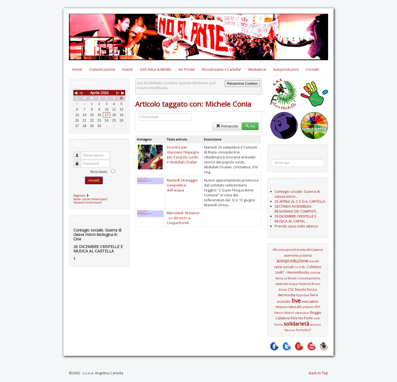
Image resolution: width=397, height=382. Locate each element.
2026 (104, 92)
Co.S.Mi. (300, 267)
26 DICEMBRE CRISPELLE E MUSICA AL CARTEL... (295, 219)
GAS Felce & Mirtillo (155, 69)
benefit (314, 261)
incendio (284, 301)
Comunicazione (102, 69)
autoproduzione (293, 261)
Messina (281, 307)
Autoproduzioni (286, 69)
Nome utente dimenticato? (90, 199)
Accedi (93, 180)
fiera (314, 294)
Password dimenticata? (87, 202)
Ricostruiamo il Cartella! (221, 69)
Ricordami (98, 171)
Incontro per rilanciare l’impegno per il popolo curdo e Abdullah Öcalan (183, 154)
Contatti (312, 69)
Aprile (95, 92)
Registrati (81, 195)
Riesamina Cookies (242, 83)
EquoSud (302, 295)
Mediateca (257, 69)
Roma (278, 324)
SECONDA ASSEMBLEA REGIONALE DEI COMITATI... (296, 209)
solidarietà (296, 323)
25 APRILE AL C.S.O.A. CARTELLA (300, 201)
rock (317, 318)
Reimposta (227, 126)
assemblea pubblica (298, 255)
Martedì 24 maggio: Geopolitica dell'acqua (182, 185)
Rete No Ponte (302, 318)
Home (77, 69)
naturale (294, 306)
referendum (302, 313)
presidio (308, 307)
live (296, 300)
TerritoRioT (303, 330)
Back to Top (318, 372)
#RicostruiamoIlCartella (289, 250)
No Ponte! (187, 69)
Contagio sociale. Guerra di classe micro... (297, 194)
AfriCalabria (315, 250)
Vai (250, 126)
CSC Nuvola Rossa (302, 289)
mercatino (310, 301)
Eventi (127, 69)
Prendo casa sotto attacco (296, 226)
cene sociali (284, 266)
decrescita (286, 294)
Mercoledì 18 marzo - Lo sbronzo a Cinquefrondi (183, 217)
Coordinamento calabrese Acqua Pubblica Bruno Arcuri (297, 284)
